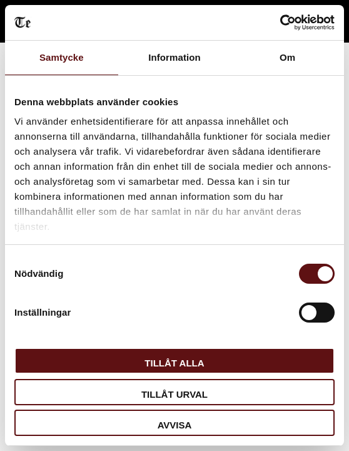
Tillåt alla (174, 363)
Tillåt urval (174, 394)
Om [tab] (287, 57)
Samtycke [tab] (61, 57)
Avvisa (175, 425)
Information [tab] (174, 57)
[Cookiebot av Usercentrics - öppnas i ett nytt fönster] (280, 22)
